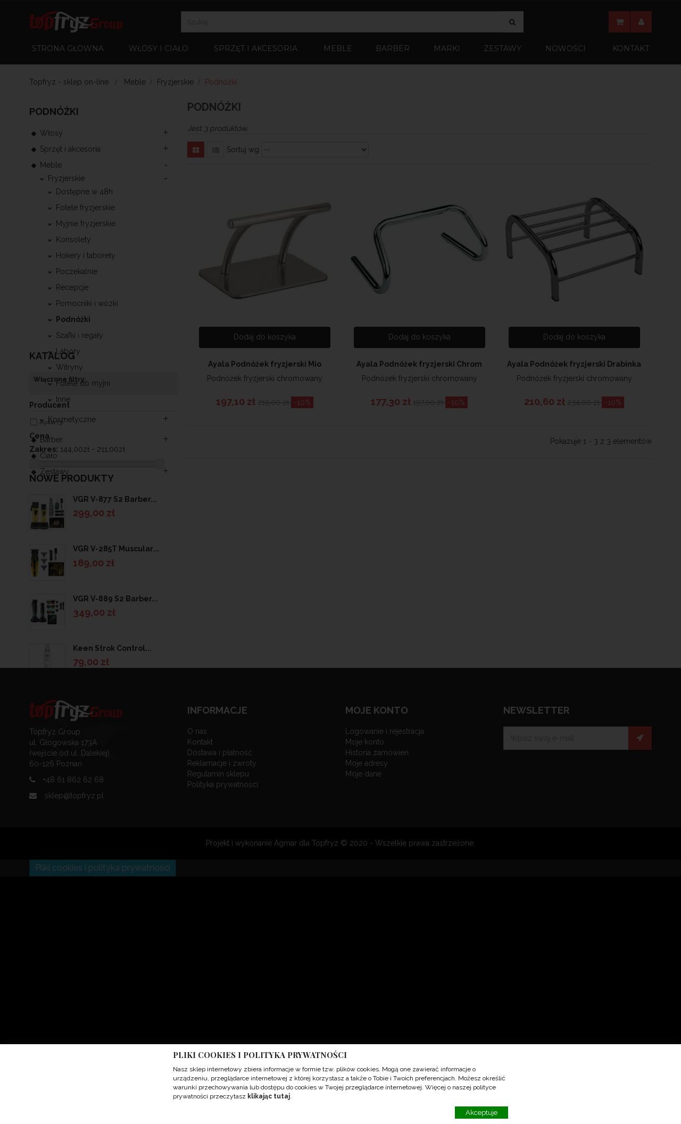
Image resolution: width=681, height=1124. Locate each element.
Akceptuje (481, 1113)
